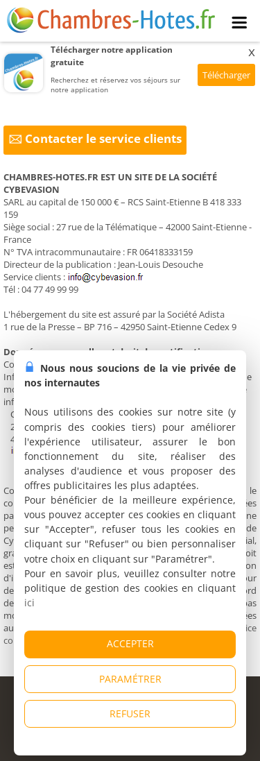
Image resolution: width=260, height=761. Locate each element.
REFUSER (130, 713)
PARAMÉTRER (130, 678)
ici (29, 602)
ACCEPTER (130, 643)
